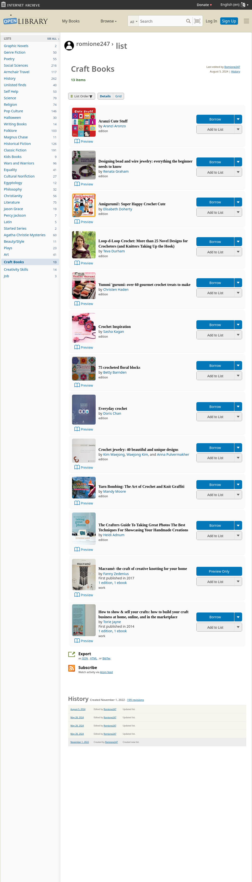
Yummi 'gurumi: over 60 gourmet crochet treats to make (145, 285)
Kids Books (30, 156)
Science (30, 98)
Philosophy (30, 189)
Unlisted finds (30, 85)
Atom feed (106, 672)
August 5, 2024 (78, 709)
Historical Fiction (30, 143)
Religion (30, 104)
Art (30, 254)
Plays (30, 248)
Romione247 (232, 67)
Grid (118, 96)
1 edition (106, 582)
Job (30, 276)
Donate (204, 4)
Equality (30, 169)
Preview (87, 141)
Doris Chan (112, 413)
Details (105, 96)
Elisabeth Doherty (117, 209)
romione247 (93, 44)
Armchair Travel (30, 72)
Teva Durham (114, 251)
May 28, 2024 (77, 717)
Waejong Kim (137, 454)
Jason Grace (30, 208)
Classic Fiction (30, 150)
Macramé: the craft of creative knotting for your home (143, 569)
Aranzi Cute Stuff (113, 121)
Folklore (30, 130)
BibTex (106, 658)
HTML (93, 658)
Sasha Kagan (113, 331)
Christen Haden (115, 289)
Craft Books (30, 262)
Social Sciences (30, 65)
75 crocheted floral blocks (119, 367)
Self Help (30, 91)
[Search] (161, 21)
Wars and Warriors (30, 163)
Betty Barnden (114, 372)
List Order (80, 96)
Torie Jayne (112, 621)
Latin (30, 222)
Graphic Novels (30, 45)
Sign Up (229, 21)
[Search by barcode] (197, 20)
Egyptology (30, 182)
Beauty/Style (30, 241)
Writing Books (30, 124)
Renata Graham (116, 171)
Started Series (30, 228)
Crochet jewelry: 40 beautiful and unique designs (138, 450)
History (30, 78)
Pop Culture (30, 111)
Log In (211, 21)
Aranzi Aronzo (114, 126)
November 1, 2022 (80, 742)
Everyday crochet (113, 408)
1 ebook (120, 582)
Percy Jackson (30, 215)
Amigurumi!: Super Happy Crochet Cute (132, 204)
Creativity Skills (30, 269)
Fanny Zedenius (116, 573)
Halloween (30, 117)
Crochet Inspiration (115, 327)
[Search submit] (188, 20)
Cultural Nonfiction (30, 176)
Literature (30, 202)
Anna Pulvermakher (173, 454)
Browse (103, 21)
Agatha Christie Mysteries (30, 235)
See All (52, 38)
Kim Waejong (114, 454)
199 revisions (135, 700)
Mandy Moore (114, 491)
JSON (85, 658)
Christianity (30, 195)
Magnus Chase (30, 137)
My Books (71, 21)
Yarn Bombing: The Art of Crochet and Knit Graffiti (141, 486)
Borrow (215, 119)
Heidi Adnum (113, 535)
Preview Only (219, 571)
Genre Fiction (30, 52)
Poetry (30, 59)
